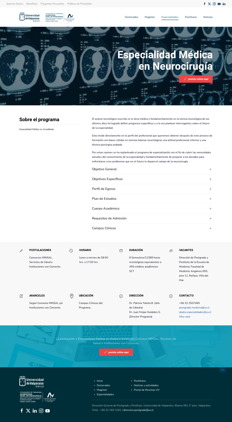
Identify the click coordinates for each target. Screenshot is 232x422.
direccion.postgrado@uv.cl (138, 410)
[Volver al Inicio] (47, 17)
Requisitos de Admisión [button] (109, 218)
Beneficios (31, 3)
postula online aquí (195, 79)
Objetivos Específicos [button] (107, 179)
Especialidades (170, 17)
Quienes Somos (14, 3)
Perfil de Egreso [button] (103, 189)
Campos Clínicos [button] (104, 228)
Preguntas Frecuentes (52, 3)
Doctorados (131, 17)
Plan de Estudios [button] (104, 198)
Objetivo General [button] (104, 169)
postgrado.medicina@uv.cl (194, 310)
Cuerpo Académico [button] (105, 208)
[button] (222, 369)
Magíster (150, 17)
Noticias (208, 17)
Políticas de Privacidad (79, 3)
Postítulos (191, 17)
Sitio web (184, 319)
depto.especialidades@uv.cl (195, 314)
